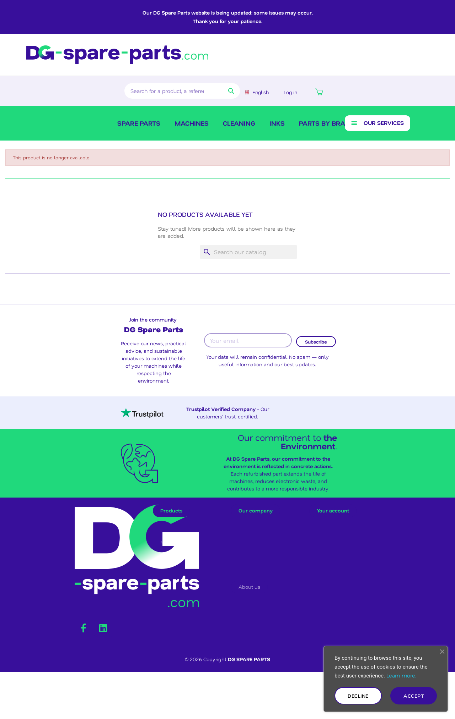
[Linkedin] (103, 670)
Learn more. (401, 675)
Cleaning (239, 124)
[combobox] (167, 91)
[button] (318, 90)
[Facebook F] (83, 670)
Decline (358, 695)
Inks (277, 124)
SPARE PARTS (138, 124)
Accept (413, 695)
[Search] (248, 254)
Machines (192, 124)
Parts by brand (327, 124)
